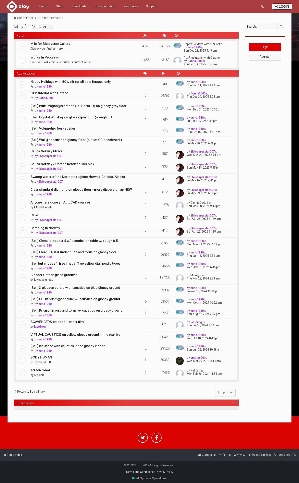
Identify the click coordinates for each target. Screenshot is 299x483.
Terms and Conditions (140, 471)
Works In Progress (44, 57)
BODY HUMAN (41, 357)
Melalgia (195, 275)
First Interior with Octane (49, 93)
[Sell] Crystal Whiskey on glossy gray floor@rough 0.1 (71, 117)
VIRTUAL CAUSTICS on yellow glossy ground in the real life (75, 334)
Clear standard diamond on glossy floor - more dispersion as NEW (81, 189)
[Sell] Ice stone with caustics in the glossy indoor (67, 346)
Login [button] (265, 47)
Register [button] (265, 56)
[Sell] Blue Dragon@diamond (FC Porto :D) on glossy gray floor (78, 106)
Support (151, 6)
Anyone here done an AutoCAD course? (60, 202)
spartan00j (197, 357)
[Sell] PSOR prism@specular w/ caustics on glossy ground (75, 299)
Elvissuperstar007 (50, 156)
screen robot (40, 370)
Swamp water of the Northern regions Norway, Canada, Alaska (77, 177)
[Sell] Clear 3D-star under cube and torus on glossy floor (73, 252)
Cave (34, 215)
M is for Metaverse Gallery (50, 44)
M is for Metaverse (34, 27)
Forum (43, 6)
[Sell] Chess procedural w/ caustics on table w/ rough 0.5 (74, 241)
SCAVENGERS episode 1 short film (57, 322)
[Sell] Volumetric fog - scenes (53, 128)
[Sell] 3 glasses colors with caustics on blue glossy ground (75, 288)
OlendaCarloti (43, 207)
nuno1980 (194, 47)
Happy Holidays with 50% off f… (204, 44)
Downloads (78, 6)
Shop (59, 6)
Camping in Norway (45, 228)
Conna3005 (194, 61)
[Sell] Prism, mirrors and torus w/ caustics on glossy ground (76, 310)
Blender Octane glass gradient (53, 275)
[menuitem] (263, 6)
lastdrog (40, 326)
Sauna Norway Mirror (46, 151)
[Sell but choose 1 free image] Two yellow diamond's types (75, 263)
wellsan (39, 375)
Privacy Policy (164, 471)
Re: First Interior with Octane (202, 57)
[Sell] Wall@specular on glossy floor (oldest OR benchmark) (76, 140)
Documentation (105, 6)
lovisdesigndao (43, 279)
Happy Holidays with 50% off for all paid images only (70, 82)
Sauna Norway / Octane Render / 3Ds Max (62, 164)
